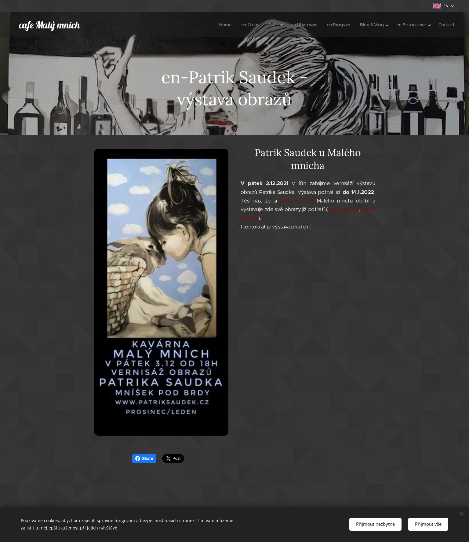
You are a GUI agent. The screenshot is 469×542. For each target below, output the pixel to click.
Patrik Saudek (297, 200)
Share (144, 458)
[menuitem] (215, 24)
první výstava (343, 209)
